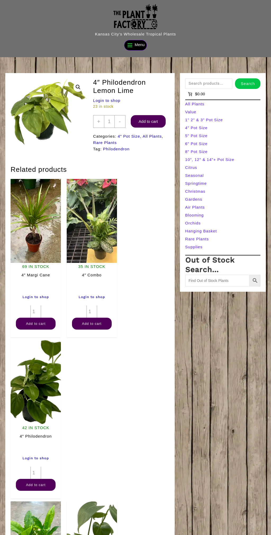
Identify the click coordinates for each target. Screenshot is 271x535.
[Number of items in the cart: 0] (196, 94)
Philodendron (116, 149)
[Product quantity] (109, 121)
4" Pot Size (129, 136)
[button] (78, 87)
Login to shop (106, 100)
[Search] (98, 529)
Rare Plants (105, 142)
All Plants (152, 136)
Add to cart (148, 121)
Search (248, 83)
